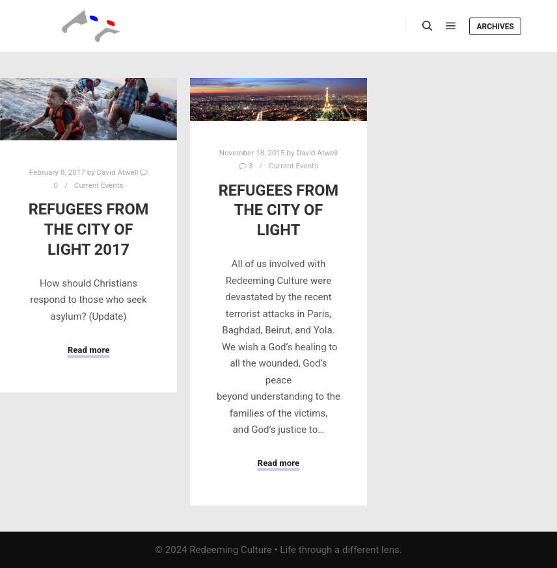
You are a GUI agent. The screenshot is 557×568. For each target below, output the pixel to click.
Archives (495, 26)
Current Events (99, 185)
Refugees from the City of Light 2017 (89, 229)
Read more (89, 350)
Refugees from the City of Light (279, 210)
